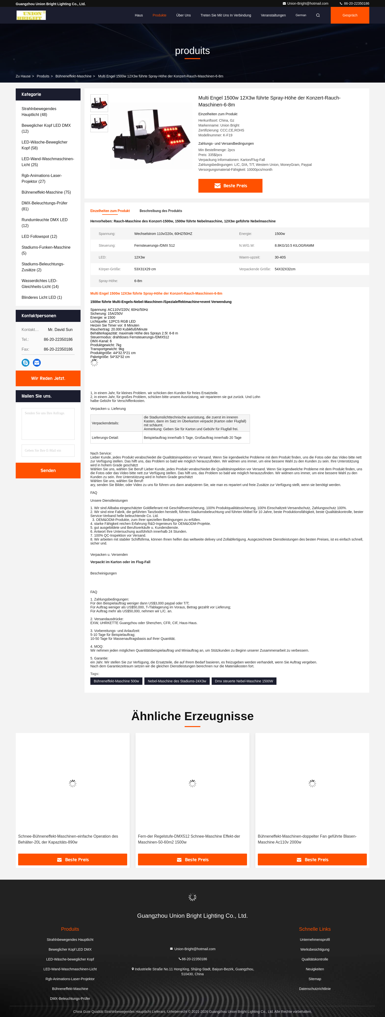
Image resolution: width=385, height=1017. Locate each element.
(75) (46, 192)
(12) (46, 128)
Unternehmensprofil (315, 940)
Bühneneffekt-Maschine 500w (116, 681)
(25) (48, 162)
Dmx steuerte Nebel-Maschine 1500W (244, 681)
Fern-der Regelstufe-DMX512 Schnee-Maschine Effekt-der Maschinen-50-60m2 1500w (189, 839)
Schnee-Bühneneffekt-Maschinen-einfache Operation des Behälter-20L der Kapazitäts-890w (68, 839)
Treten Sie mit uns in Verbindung (226, 15)
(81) (45, 206)
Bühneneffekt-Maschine (73, 76)
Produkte (159, 15)
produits (43, 76)
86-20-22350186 (354, 3)
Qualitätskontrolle (315, 959)
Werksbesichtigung (314, 949)
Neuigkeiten (315, 969)
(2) (43, 267)
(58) (45, 145)
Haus (139, 15)
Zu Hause (23, 76)
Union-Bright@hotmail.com (305, 3)
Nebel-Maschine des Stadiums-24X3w (177, 681)
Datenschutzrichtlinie (315, 989)
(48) (39, 112)
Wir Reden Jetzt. (48, 378)
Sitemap (315, 979)
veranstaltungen (273, 15)
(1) (42, 297)
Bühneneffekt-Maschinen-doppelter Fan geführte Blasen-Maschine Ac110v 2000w (307, 839)
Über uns (183, 15)
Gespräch (350, 15)
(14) (40, 284)
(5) (46, 250)
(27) (42, 178)
